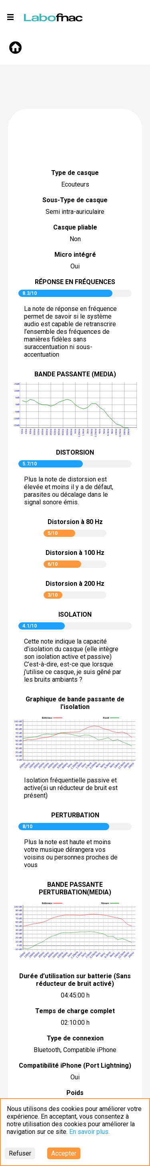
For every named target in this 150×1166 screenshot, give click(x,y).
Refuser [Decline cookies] (20, 1153)
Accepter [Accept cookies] (63, 1153)
